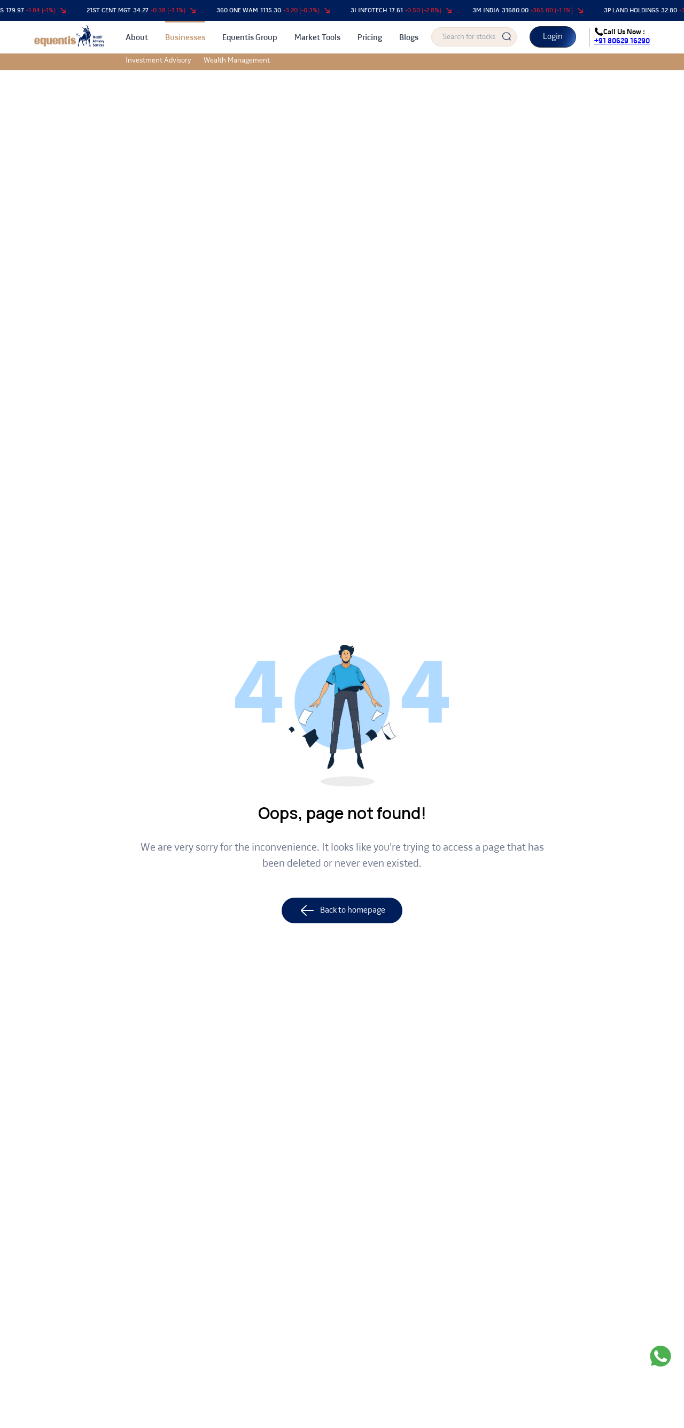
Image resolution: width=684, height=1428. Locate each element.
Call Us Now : (622, 37)
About (137, 38)
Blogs (408, 38)
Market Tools (317, 38)
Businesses (185, 38)
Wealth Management (237, 60)
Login (553, 37)
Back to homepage (342, 910)
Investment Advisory (158, 60)
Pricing (369, 38)
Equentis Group (249, 38)
